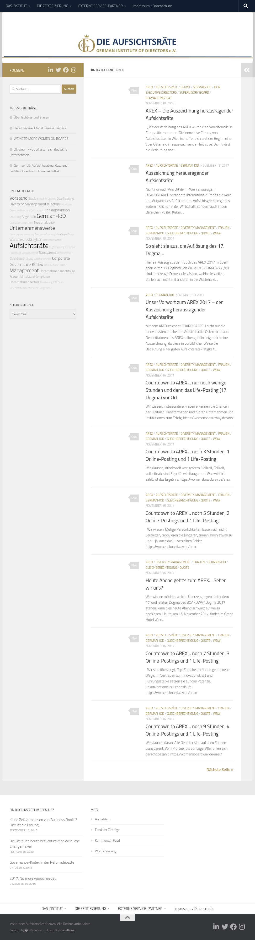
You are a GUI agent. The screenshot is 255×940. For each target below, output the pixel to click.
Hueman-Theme (65, 930)
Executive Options (46, 199)
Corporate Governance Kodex (40, 261)
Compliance (42, 276)
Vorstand (19, 198)
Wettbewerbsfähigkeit (25, 239)
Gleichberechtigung (182, 233)
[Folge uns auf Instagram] (73, 70)
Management (24, 270)
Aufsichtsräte (167, 87)
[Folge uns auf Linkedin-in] (50, 70)
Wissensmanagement (39, 288)
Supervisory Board (194, 92)
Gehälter (54, 265)
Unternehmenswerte (32, 228)
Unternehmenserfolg (24, 282)
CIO (55, 282)
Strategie (61, 234)
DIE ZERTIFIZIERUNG (52, 6)
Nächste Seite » (220, 769)
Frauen (223, 227)
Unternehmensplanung (22, 234)
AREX (149, 87)
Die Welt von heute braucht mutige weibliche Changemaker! (45, 843)
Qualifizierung (65, 198)
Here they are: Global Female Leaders (40, 127)
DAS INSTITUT (16, 6)
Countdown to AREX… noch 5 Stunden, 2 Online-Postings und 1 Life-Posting (187, 516)
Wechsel (54, 204)
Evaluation (36, 210)
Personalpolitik (44, 222)
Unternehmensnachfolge (57, 271)
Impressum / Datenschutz (152, 6)
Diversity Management (198, 227)
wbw (216, 233)
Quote (205, 233)
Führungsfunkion (56, 210)
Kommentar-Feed (107, 840)
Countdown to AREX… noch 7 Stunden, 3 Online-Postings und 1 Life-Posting (187, 657)
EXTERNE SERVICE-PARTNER (100, 6)
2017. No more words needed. (33, 878)
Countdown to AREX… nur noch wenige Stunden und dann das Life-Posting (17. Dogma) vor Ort (187, 390)
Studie (32, 198)
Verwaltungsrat (159, 98)
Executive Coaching (45, 234)
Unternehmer (64, 253)
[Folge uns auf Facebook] (66, 70)
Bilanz (63, 265)
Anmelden (102, 819)
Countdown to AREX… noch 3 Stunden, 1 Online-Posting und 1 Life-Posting (187, 455)
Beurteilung (46, 282)
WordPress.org (105, 851)
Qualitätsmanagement (21, 223)
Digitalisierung (56, 247)
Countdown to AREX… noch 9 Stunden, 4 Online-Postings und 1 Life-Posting (187, 730)
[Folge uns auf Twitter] (58, 70)
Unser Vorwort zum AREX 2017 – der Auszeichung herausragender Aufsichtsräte (184, 309)
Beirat (185, 87)
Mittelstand (27, 276)
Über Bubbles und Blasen (31, 117)
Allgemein (29, 216)
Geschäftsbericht (18, 288)
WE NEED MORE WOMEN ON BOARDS (41, 138)
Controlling (15, 217)
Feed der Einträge (107, 829)
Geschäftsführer (42, 259)
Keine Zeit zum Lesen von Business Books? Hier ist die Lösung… (43, 822)
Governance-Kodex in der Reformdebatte (42, 862)
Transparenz (47, 252)
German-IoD (202, 87)
